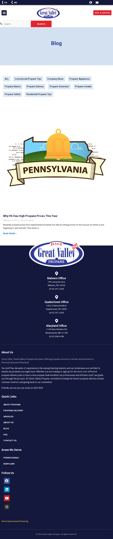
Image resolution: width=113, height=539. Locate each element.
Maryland (9, 463)
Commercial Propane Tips (28, 78)
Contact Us (9, 440)
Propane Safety (12, 94)
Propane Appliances (80, 78)
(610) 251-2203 (56, 289)
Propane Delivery (35, 86)
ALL (7, 78)
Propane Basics (13, 86)
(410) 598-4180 (56, 336)
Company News (55, 78)
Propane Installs (83, 86)
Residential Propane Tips (39, 94)
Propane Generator (59, 86)
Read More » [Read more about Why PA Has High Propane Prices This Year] (10, 233)
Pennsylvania (11, 457)
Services (8, 416)
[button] (4, 12)
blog (6, 428)
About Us (8, 422)
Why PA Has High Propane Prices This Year (30, 216)
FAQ (5, 434)
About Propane (12, 404)
